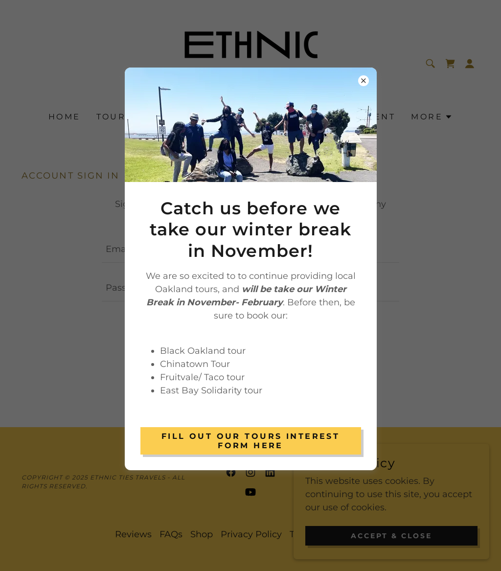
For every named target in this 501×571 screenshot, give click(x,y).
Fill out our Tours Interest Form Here (250, 441)
